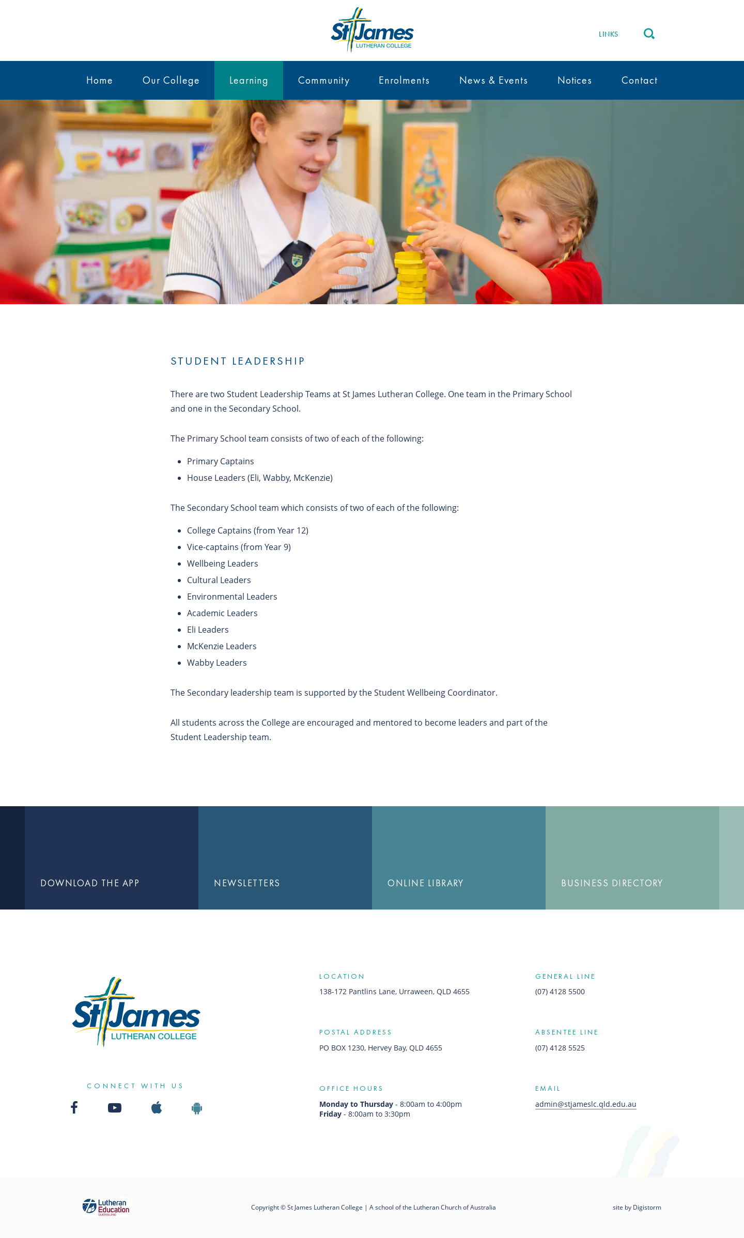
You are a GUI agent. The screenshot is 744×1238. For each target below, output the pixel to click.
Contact (640, 80)
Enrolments (404, 80)
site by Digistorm (637, 1207)
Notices (574, 80)
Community (324, 80)
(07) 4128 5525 (560, 1048)
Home (99, 80)
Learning (249, 80)
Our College (171, 80)
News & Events (493, 80)
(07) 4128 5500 (560, 991)
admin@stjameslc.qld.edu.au (586, 1104)
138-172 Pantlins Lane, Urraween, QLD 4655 (394, 991)
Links (608, 34)
